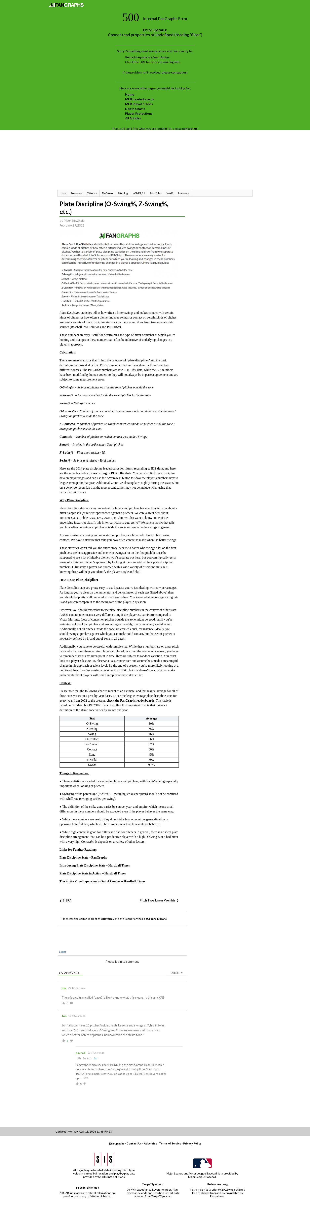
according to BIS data (148, 468)
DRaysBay (107, 918)
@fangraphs (116, 1143)
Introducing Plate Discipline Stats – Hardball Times (94, 865)
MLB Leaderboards (139, 99)
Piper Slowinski (74, 220)
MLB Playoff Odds (139, 104)
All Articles (133, 118)
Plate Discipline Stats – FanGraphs (83, 857)
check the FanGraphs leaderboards (130, 700)
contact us (179, 72)
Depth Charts (135, 108)
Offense (92, 193)
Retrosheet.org (217, 1184)
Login (62, 951)
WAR (170, 193)
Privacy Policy (192, 1143)
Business (183, 193)
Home (129, 94)
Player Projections (138, 113)
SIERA (67, 900)
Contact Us (134, 1143)
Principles (156, 193)
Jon (95, 1058)
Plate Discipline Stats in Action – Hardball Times (92, 873)
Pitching (123, 193)
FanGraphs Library (154, 918)
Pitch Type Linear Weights (157, 900)
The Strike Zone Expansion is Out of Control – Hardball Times (102, 881)
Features (76, 193)
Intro (63, 193)
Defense (107, 193)
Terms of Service (170, 1143)
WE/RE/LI (139, 193)
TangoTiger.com (152, 1184)
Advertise (150, 1143)
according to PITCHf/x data (112, 473)
